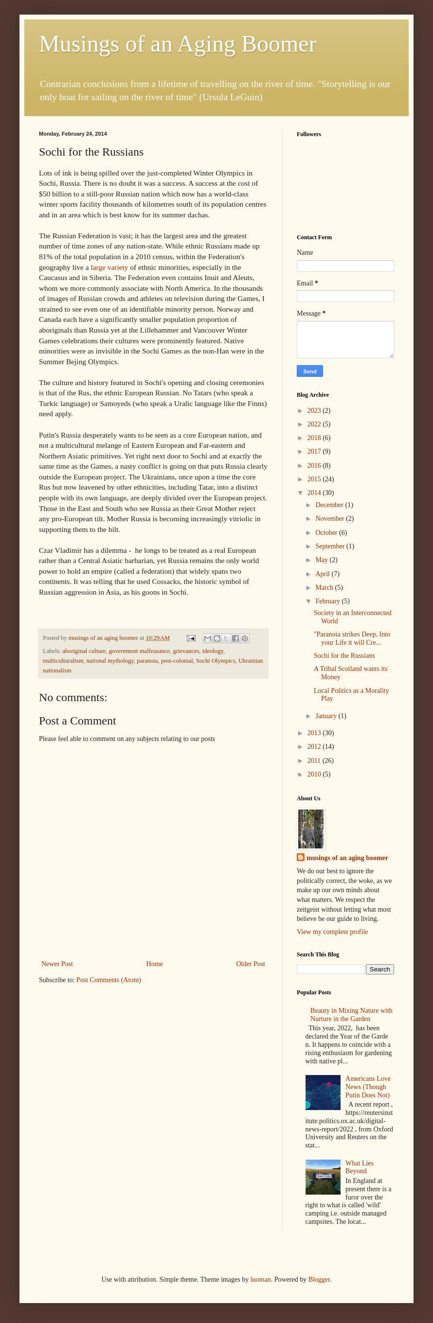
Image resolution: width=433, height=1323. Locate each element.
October (327, 532)
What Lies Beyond (359, 1167)
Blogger (319, 1279)
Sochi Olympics (215, 660)
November (330, 518)
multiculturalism (63, 660)
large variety (109, 267)
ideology (212, 651)
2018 (315, 437)
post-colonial (177, 660)
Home (154, 964)
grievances (186, 651)
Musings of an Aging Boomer (178, 43)
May (322, 560)
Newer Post (57, 964)
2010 (315, 774)
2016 (315, 465)
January (326, 716)
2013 (315, 733)
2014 (315, 492)
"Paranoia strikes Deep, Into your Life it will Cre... (352, 638)
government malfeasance (139, 651)
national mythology (110, 660)
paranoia (147, 660)
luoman (261, 1279)
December (330, 505)
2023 (315, 410)
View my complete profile (332, 931)
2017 (315, 451)
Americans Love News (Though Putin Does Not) (368, 1087)
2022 (315, 424)
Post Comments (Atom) (108, 980)
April (323, 574)
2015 (315, 479)
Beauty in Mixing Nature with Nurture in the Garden (351, 1015)
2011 (315, 760)
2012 (315, 746)
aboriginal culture (84, 651)
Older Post (251, 964)
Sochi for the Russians (344, 655)
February (328, 601)
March (325, 587)
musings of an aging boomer (347, 858)
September (330, 546)
